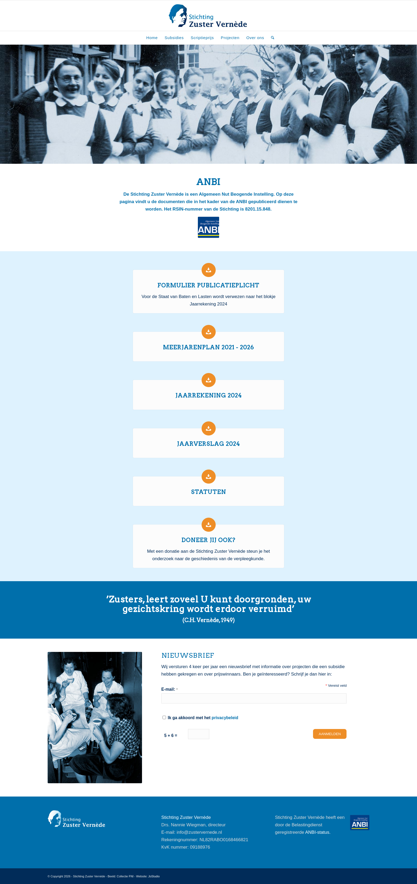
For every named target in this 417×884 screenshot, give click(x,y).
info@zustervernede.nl (199, 832)
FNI (131, 876)
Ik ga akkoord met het (200, 717)
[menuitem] (152, 37)
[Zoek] (271, 37)
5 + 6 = (170, 735)
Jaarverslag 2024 (208, 444)
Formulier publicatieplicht (208, 285)
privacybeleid (225, 717)
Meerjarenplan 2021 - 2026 (208, 347)
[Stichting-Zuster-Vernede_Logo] (208, 15)
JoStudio (154, 876)
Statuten (208, 492)
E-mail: (169, 689)
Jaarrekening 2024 (208, 395)
